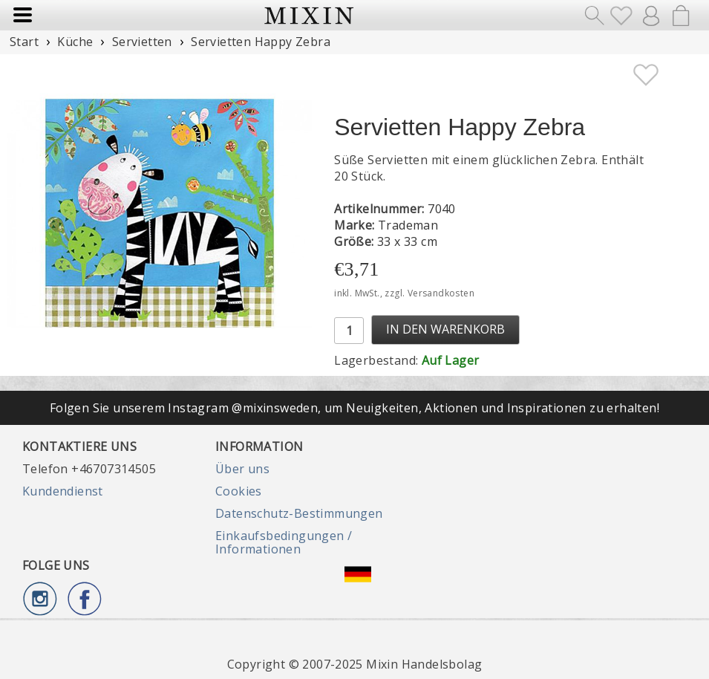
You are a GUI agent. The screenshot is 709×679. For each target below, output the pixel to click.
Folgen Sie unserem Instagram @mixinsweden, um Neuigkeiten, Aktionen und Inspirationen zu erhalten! (354, 408)
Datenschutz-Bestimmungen (299, 513)
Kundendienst (62, 491)
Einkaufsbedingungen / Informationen (283, 542)
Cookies (238, 491)
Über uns (242, 469)
